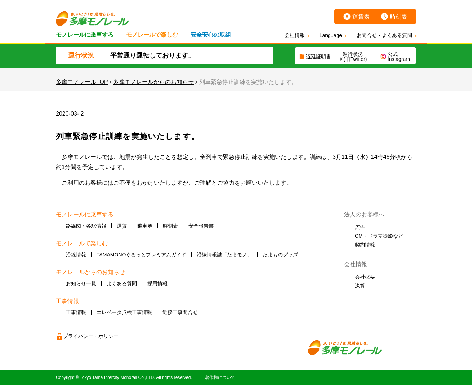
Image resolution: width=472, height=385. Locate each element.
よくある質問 (122, 283)
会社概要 (365, 276)
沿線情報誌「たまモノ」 (224, 254)
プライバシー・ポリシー (91, 336)
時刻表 (398, 17)
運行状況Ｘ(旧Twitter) (353, 57)
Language (331, 35)
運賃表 (361, 17)
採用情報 (157, 283)
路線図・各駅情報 (86, 225)
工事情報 (76, 312)
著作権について (220, 377)
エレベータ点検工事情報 (124, 312)
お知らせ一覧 (81, 283)
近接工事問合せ (180, 312)
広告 (360, 227)
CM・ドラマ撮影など (379, 235)
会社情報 (295, 35)
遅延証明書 (318, 56)
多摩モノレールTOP (82, 82)
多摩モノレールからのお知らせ (153, 82)
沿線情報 (76, 254)
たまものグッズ (280, 254)
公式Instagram (399, 57)
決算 (360, 285)
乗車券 (144, 225)
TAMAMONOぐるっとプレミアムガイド (141, 254)
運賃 (122, 225)
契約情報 (365, 244)
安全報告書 (201, 225)
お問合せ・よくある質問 (384, 35)
